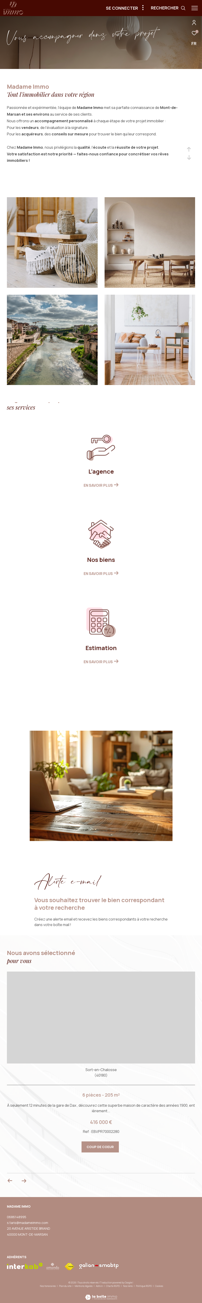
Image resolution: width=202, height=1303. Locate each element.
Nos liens (128, 1286)
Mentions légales (84, 1286)
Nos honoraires (48, 1286)
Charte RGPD (113, 1286)
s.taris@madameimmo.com (27, 1222)
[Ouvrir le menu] (194, 8)
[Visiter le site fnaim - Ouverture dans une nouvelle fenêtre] (69, 1267)
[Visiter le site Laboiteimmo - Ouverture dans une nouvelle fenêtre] (101, 1294)
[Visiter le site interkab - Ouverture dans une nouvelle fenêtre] (25, 1266)
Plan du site (65, 1286)
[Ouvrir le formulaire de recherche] (168, 8)
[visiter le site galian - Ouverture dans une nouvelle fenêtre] (99, 1266)
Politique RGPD (144, 1286)
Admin (99, 1286)
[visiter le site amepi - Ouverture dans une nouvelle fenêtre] (52, 1266)
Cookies (159, 1286)
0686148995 (16, 1217)
